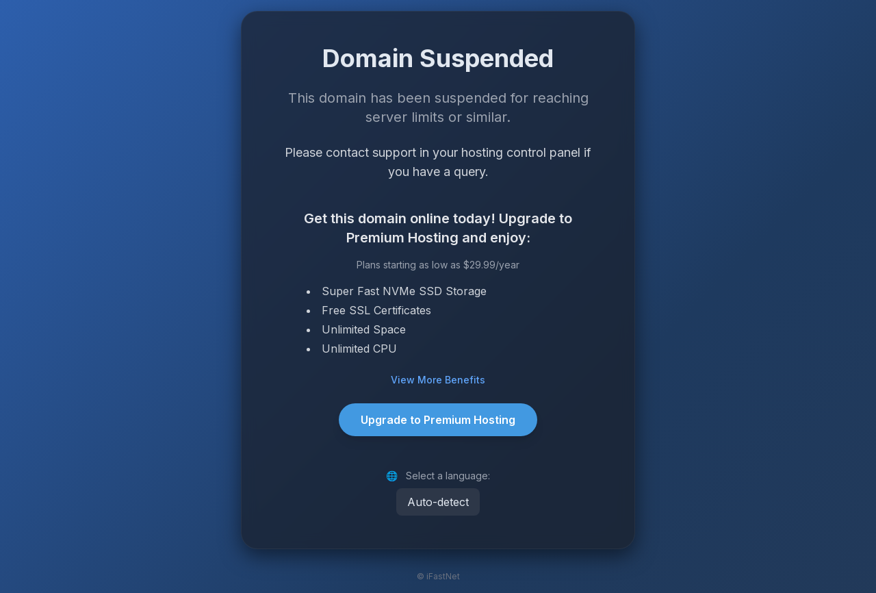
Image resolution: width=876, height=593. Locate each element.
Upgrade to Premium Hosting (438, 420)
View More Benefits (438, 380)
